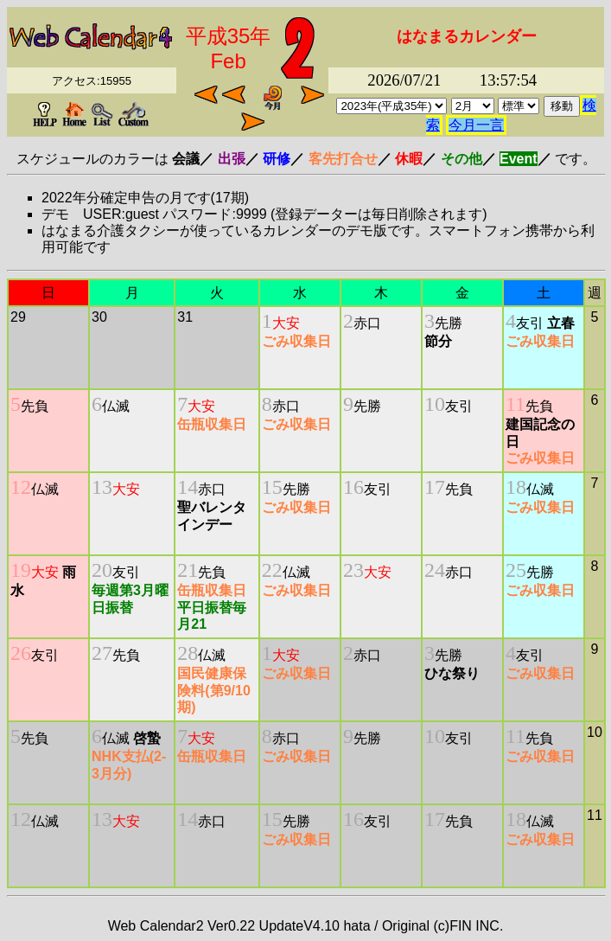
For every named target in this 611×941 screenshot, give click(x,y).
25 (516, 570)
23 (353, 570)
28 (187, 653)
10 (434, 404)
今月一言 (476, 125)
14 (187, 487)
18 (516, 487)
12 (20, 487)
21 (187, 570)
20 (102, 570)
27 (102, 653)
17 (434, 487)
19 (20, 570)
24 (434, 570)
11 (515, 404)
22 (272, 570)
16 (353, 487)
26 (20, 653)
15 (272, 487)
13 (102, 487)
